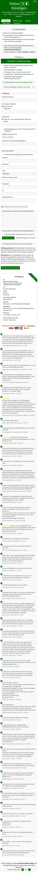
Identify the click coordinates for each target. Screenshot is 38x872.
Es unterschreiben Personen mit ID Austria (19, 234)
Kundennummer (7, 97)
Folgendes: (7, 108)
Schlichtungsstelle (24, 14)
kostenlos (19, 16)
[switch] (34, 1)
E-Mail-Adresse (6, 197)
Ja (22, 869)
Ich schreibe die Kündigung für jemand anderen (18, 154)
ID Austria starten (8, 238)
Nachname (5, 164)
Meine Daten (6, 23)
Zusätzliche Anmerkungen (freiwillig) (13, 141)
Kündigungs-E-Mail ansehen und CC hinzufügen (17, 244)
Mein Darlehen (8, 106)
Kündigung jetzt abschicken (10, 268)
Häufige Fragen (17, 21)
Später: (6, 121)
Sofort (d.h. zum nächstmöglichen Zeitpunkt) (17, 119)
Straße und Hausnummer (9, 177)
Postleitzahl (5, 184)
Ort (3, 190)
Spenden (28, 21)
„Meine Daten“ (31, 261)
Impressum (17, 23)
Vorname (5, 158)
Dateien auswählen (8, 137)
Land (3, 171)
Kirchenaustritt (31, 12)
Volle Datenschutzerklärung (14, 263)
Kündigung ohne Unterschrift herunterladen (15, 207)
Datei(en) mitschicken (8, 134)
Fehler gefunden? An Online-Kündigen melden (18, 82)
